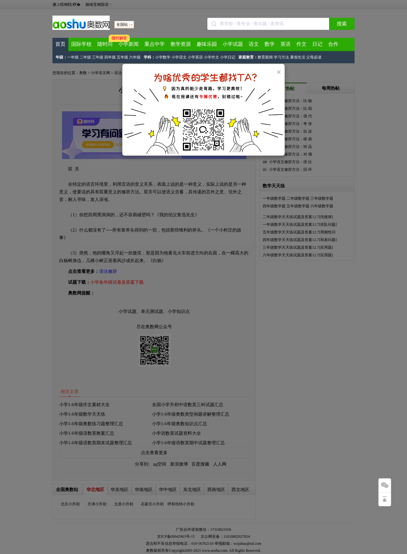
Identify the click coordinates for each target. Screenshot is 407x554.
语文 (254, 44)
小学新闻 (128, 44)
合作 (333, 44)
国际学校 (81, 44)
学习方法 (281, 57)
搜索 (342, 23)
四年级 (110, 57)
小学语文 (179, 57)
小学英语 (195, 57)
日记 (317, 44)
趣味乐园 (207, 44)
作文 (301, 44)
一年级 (73, 57)
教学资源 (180, 44)
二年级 (85, 57)
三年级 (97, 57)
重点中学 (154, 44)
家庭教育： (248, 57)
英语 (285, 44)
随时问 (105, 44)
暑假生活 (297, 57)
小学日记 (227, 57)
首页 (60, 44)
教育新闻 (265, 57)
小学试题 (233, 44)
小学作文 (211, 57)
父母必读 (313, 57)
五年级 (122, 57)
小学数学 (162, 57)
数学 (270, 44)
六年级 (135, 57)
